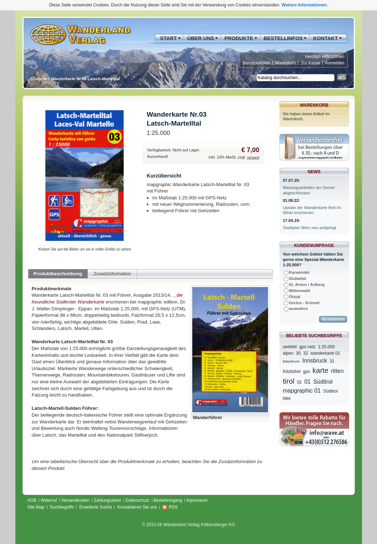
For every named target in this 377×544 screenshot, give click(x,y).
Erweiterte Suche (95, 507)
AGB (32, 500)
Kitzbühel (292, 371)
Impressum (196, 500)
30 (298, 353)
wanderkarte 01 (325, 353)
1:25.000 (326, 346)
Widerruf (49, 500)
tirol (288, 381)
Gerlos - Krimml (304, 303)
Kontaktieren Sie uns (137, 507)
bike (287, 398)
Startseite (39, 79)
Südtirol (330, 391)
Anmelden (334, 62)
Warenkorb (285, 62)
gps (306, 371)
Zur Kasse (310, 62)
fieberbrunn (291, 361)
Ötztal (295, 297)
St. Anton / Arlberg (307, 284)
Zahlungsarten (107, 500)
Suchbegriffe (62, 507)
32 (305, 353)
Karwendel (299, 272)
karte (320, 370)
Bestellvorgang (168, 500)
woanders (298, 308)
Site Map (36, 507)
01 (307, 382)
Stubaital (297, 278)
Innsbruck (314, 361)
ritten (337, 371)
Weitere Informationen (304, 5)
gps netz (307, 346)
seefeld (290, 346)
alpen (288, 353)
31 (331, 361)
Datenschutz (137, 500)
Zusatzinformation (112, 273)
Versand (253, 157)
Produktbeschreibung (58, 273)
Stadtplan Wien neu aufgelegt (309, 227)
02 (299, 382)
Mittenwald (299, 290)
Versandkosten (75, 500)
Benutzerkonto (256, 62)
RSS (173, 507)
